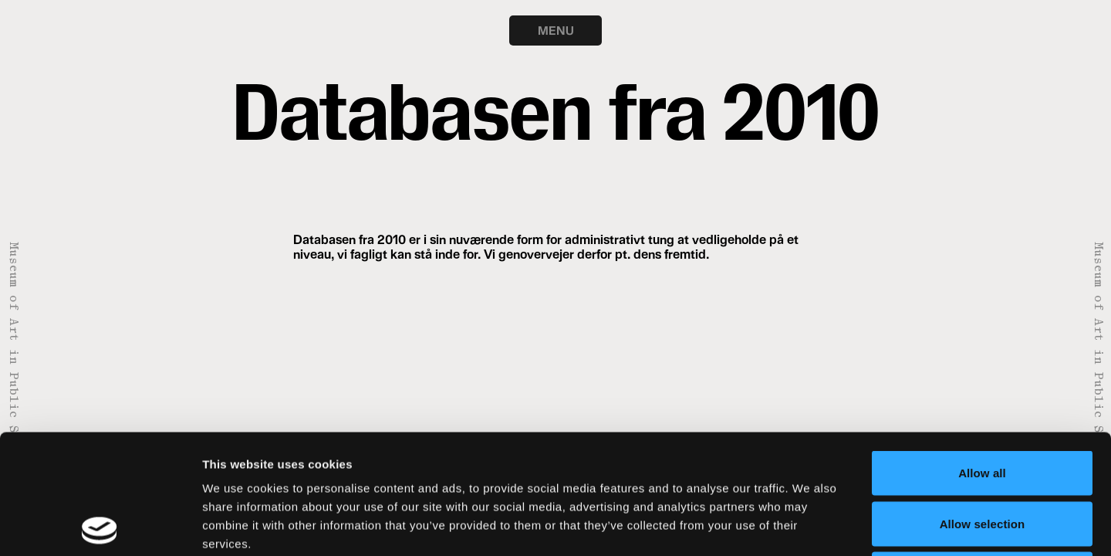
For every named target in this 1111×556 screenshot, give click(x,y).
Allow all (982, 353)
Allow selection (982, 404)
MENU (556, 30)
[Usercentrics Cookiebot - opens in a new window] (99, 525)
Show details (810, 525)
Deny (981, 454)
